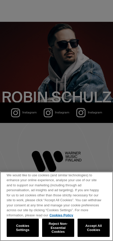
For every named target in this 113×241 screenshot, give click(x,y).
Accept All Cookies (93, 228)
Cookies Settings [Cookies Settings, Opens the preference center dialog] (22, 228)
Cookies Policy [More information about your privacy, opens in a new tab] (61, 215)
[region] (56, 206)
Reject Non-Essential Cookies (58, 228)
